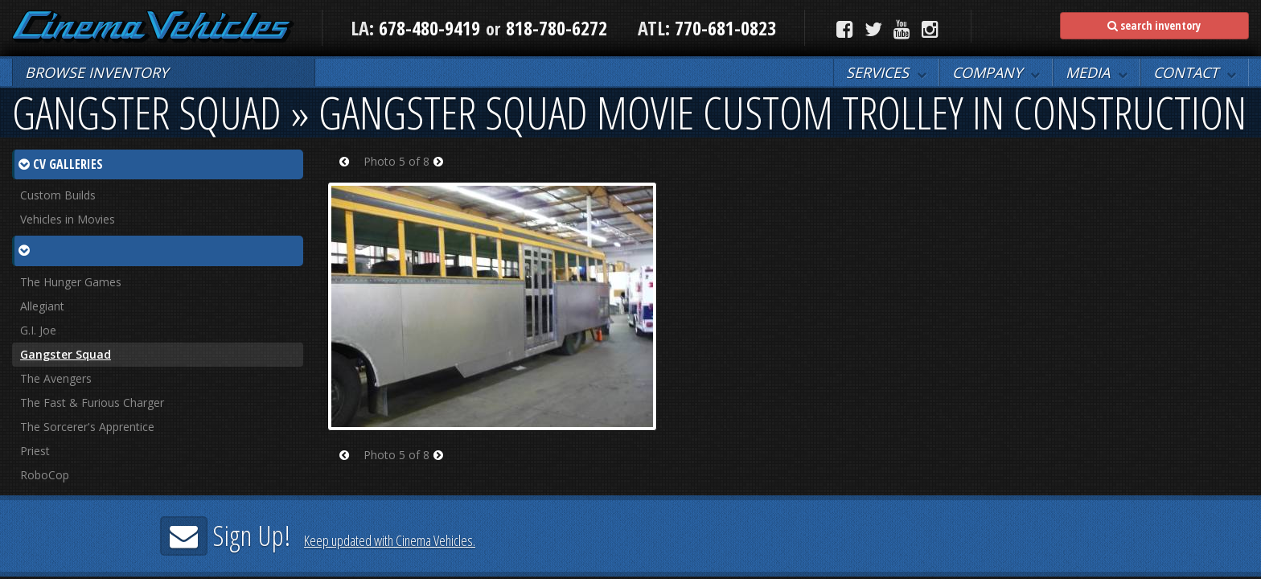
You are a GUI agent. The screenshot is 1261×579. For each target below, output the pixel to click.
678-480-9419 (429, 27)
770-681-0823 (723, 27)
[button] (886, 72)
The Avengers (56, 378)
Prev (349, 172)
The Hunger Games (70, 282)
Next (443, 172)
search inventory (1154, 25)
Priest (35, 450)
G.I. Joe (38, 330)
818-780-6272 (556, 27)
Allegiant (42, 306)
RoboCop (44, 474)
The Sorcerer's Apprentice (87, 426)
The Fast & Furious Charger (92, 402)
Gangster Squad (65, 354)
